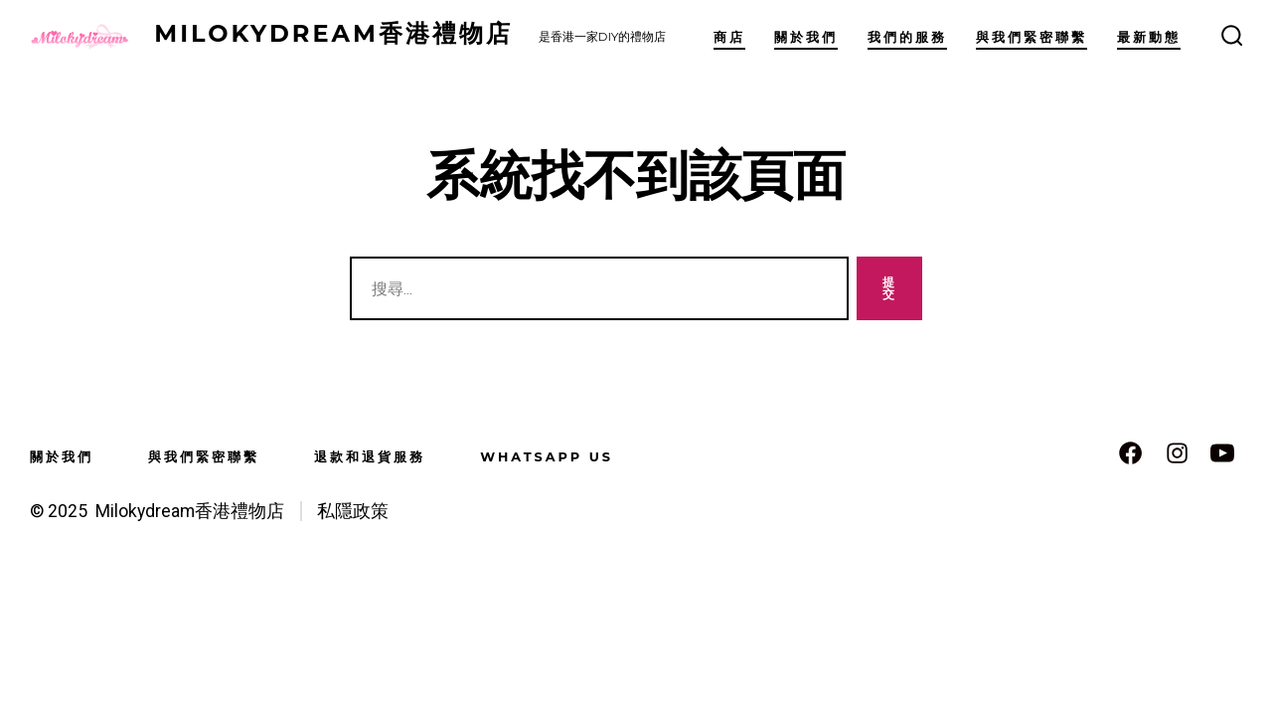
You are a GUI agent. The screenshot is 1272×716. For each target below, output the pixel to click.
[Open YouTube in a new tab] (1222, 453)
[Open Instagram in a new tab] (1177, 453)
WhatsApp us (546, 456)
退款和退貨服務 (369, 456)
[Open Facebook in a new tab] (1130, 453)
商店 (729, 37)
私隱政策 (353, 511)
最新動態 (1149, 37)
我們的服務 (907, 37)
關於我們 (806, 37)
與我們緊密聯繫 (1031, 37)
